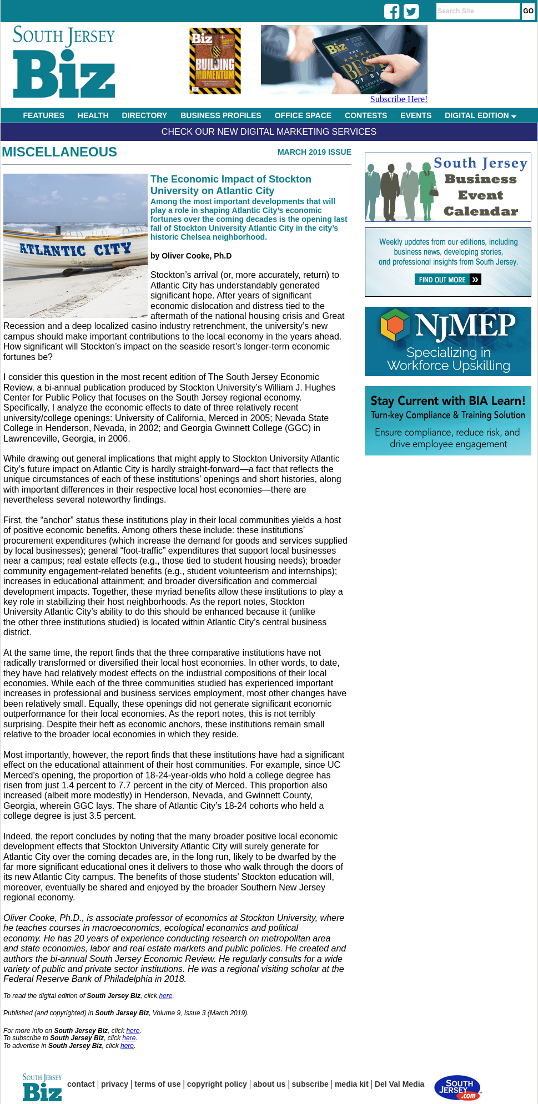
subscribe (310, 1084)
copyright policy (217, 1084)
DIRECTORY (145, 115)
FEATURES (43, 115)
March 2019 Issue (314, 152)
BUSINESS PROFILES (220, 115)
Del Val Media (399, 1084)
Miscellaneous (59, 151)
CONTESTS (366, 115)
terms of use (157, 1084)
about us (269, 1084)
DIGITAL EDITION (480, 115)
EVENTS (415, 115)
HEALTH (93, 115)
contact (81, 1084)
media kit (352, 1084)
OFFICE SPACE (303, 115)
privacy (114, 1084)
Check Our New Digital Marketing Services (269, 131)
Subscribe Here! (399, 99)
